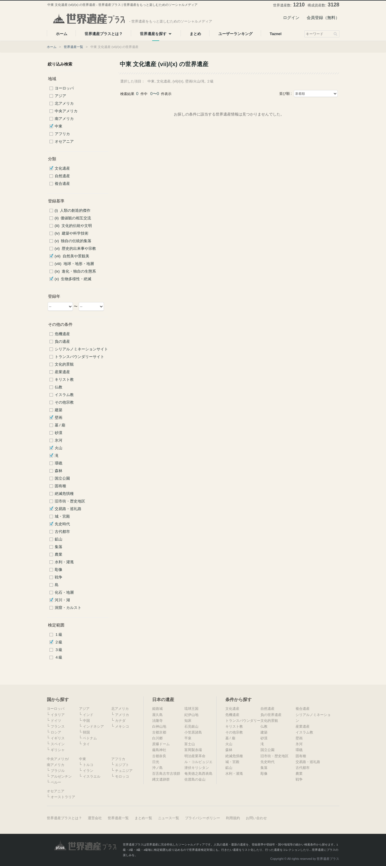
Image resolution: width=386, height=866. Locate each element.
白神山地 (159, 726)
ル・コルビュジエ (198, 762)
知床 (187, 721)
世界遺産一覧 (73, 47)
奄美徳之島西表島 (198, 774)
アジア (60, 96)
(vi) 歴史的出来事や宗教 (75, 249)
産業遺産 (62, 372)
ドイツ (56, 721)
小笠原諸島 (193, 732)
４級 (58, 657)
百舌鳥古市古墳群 (166, 774)
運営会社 (95, 818)
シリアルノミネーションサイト (81, 349)
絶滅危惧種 (64, 494)
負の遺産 (62, 342)
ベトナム (90, 738)
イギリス (58, 738)
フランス (58, 726)
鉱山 (58, 539)
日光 (155, 762)
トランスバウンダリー (242, 721)
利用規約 (233, 818)
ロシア (56, 732)
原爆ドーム (161, 744)
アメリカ (122, 715)
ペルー (56, 782)
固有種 (60, 486)
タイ (86, 744)
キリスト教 (64, 380)
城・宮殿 (62, 516)
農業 (58, 554)
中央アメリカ (66, 111)
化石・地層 (64, 592)
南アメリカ (64, 119)
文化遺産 (62, 168)
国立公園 (62, 478)
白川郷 (157, 738)
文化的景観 (64, 364)
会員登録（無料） (323, 17)
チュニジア (124, 771)
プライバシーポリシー (202, 818)
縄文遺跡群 (161, 779)
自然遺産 (62, 176)
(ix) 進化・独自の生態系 (75, 271)
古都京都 (159, 732)
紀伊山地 (191, 715)
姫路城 (157, 709)
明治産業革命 (194, 756)
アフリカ (62, 134)
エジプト (122, 765)
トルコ (88, 765)
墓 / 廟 (60, 425)
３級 (58, 650)
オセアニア (64, 142)
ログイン (291, 17)
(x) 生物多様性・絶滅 (73, 279)
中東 (58, 126)
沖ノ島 (157, 768)
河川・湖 (62, 600)
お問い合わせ (256, 818)
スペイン (58, 744)
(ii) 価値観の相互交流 (73, 218)
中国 (86, 721)
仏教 (58, 387)
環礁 (58, 463)
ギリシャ (58, 750)
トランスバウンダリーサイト (79, 357)
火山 (58, 448)
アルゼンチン (61, 776)
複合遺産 (62, 184)
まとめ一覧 (143, 818)
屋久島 (157, 715)
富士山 (189, 744)
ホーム (51, 47)
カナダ (120, 721)
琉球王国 (191, 709)
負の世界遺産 (271, 715)
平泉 (187, 738)
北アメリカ (64, 103)
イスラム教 (64, 395)
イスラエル (91, 776)
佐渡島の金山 (194, 779)
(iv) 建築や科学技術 (71, 233)
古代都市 (62, 532)
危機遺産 (62, 334)
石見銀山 (191, 726)
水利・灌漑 (64, 562)
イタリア (58, 715)
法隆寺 (157, 721)
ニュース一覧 (168, 818)
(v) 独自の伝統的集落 (73, 241)
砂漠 (58, 433)
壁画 (58, 418)
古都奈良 (159, 756)
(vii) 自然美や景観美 (72, 256)
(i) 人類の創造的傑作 (72, 211)
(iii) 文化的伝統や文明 (73, 226)
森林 (58, 471)
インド (88, 715)
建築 (58, 410)
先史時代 (62, 524)
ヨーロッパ (64, 88)
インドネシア (93, 726)
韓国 (86, 732)
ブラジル (58, 771)
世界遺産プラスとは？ (64, 818)
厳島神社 (159, 750)
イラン (88, 771)
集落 (58, 547)
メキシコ (122, 726)
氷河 (58, 440)
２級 (58, 642)
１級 (58, 635)
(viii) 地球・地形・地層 (74, 264)
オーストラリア (63, 797)
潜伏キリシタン (196, 768)
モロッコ (122, 776)
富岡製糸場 (193, 750)
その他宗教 (64, 402)
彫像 (58, 570)
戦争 (58, 577)
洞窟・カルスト (68, 608)
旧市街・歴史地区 (70, 501)
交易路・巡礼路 (68, 509)
